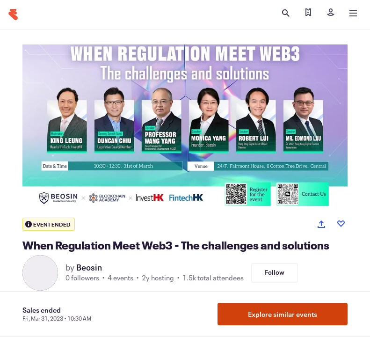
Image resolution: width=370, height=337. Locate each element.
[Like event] (341, 223)
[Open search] (285, 13)
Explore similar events (282, 314)
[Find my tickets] (308, 13)
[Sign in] (330, 13)
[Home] (13, 14)
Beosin (89, 267)
